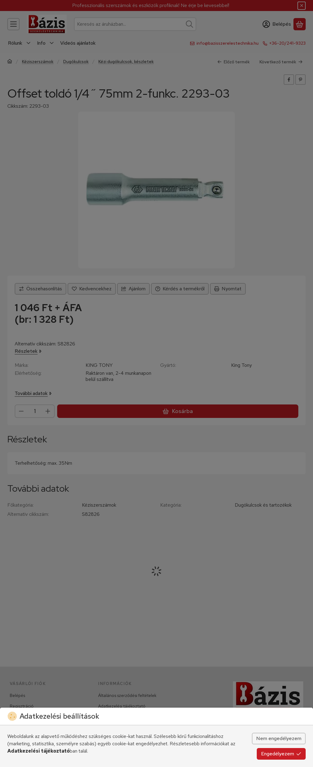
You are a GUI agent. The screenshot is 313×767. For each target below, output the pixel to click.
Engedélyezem (281, 753)
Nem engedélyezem (278, 738)
